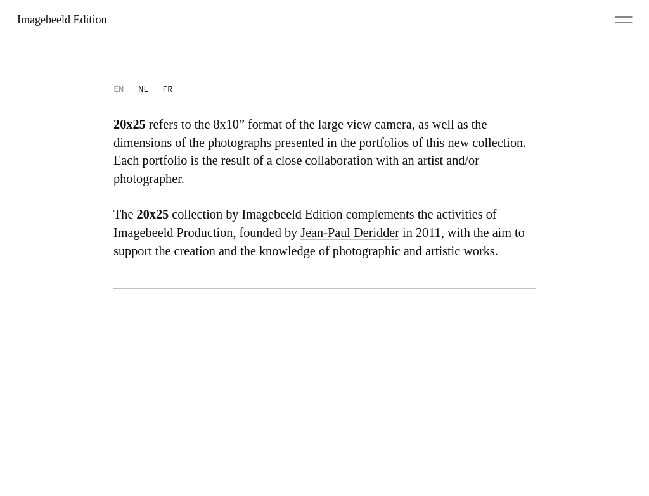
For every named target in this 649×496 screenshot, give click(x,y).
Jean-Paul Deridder (349, 232)
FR (167, 88)
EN (118, 88)
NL (143, 88)
